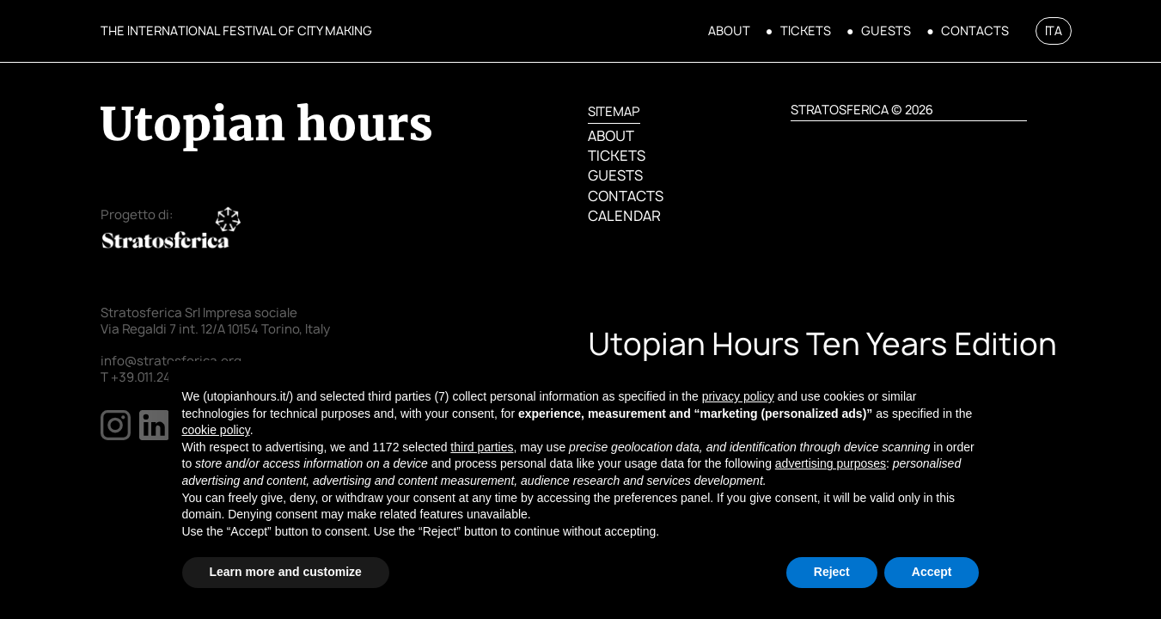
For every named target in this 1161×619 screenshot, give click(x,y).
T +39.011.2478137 (152, 377)
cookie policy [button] (216, 430)
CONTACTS (975, 31)
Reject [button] (832, 572)
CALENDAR (624, 215)
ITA (1053, 30)
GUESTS (886, 31)
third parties (481, 447)
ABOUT (729, 31)
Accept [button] (932, 572)
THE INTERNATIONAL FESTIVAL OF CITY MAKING (236, 30)
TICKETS (805, 31)
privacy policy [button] (738, 396)
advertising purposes (830, 463)
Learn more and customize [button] (286, 572)
